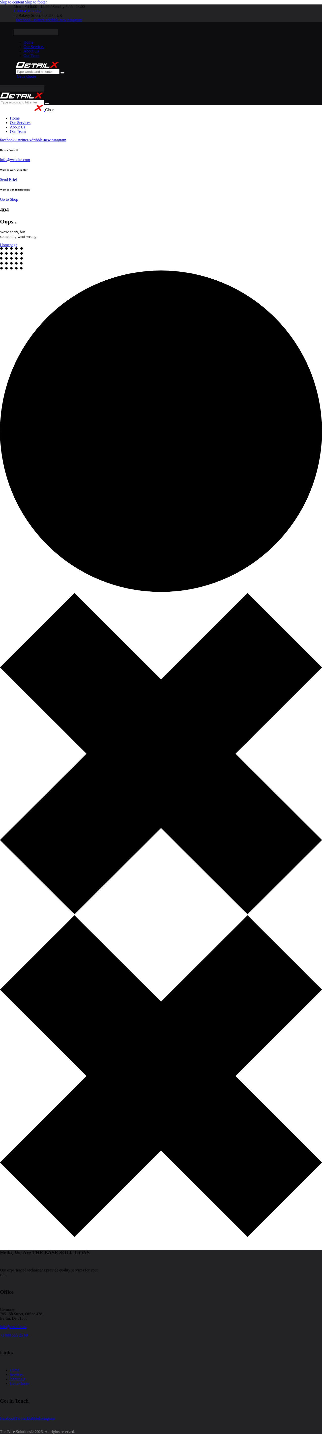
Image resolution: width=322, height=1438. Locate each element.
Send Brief (8, 179)
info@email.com (13, 1327)
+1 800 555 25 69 (14, 1335)
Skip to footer (36, 2)
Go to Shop (9, 199)
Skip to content (12, 2)
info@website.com (15, 160)
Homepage (8, 245)
